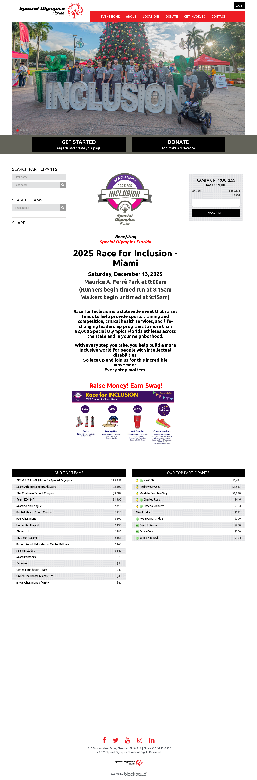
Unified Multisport (27, 525)
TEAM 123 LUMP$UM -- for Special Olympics (44, 480)
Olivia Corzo (147, 531)
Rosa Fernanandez (151, 518)
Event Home (110, 16)
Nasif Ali (149, 480)
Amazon (21, 563)
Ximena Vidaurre (154, 506)
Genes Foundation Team (31, 569)
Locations (151, 16)
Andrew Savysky (150, 486)
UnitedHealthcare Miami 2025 (35, 576)
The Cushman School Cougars (35, 493)
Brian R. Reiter (148, 525)
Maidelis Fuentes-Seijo (154, 493)
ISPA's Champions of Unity (32, 582)
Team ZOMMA (25, 499)
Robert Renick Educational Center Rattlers (42, 544)
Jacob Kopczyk (149, 538)
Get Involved (194, 16)
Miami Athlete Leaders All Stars (36, 486)
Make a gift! (216, 212)
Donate (172, 16)
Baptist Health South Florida (34, 512)
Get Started (78, 145)
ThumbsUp (23, 531)
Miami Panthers (26, 557)
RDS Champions (26, 518)
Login (239, 5)
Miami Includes (25, 550)
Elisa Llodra (143, 512)
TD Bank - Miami (26, 538)
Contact (218, 16)
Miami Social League (29, 506)
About (131, 16)
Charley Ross (152, 499)
